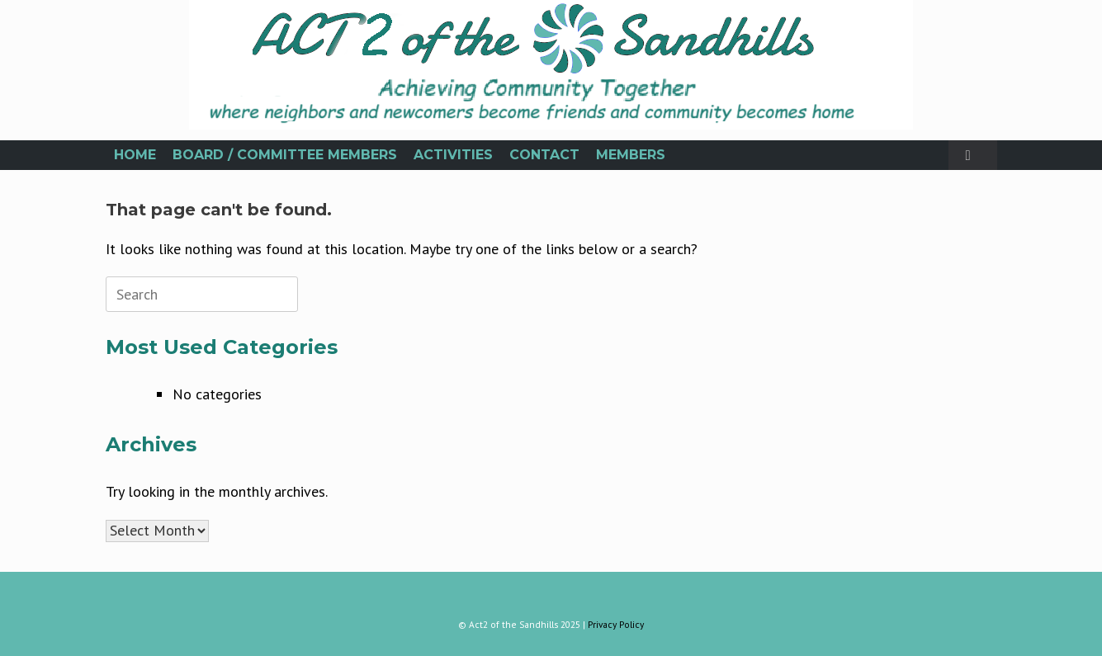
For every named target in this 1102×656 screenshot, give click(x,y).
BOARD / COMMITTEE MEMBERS (285, 155)
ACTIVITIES (453, 155)
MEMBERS (630, 155)
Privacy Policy (616, 624)
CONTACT (544, 155)
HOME (135, 155)
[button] (972, 155)
